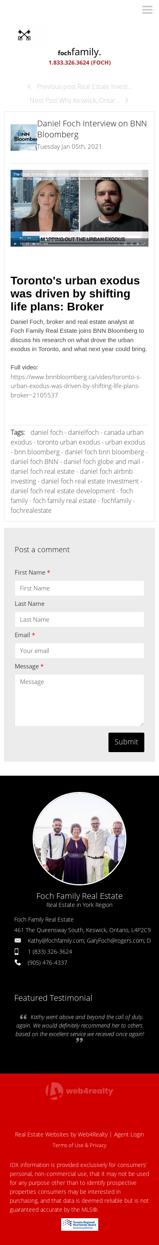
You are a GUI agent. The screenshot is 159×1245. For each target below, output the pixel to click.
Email (25, 635)
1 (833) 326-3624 (50, 951)
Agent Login (129, 1134)
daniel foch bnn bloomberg (104, 451)
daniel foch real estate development (63, 490)
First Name (32, 572)
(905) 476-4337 (47, 962)
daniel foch (47, 432)
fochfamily (116, 500)
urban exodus (125, 442)
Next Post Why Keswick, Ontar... (79, 100)
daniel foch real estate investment (90, 481)
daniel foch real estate (43, 471)
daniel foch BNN (35, 461)
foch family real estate (64, 500)
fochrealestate (31, 510)
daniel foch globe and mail (102, 461)
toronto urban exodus (68, 442)
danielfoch (83, 432)
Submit (126, 741)
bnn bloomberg (37, 451)
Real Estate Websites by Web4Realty (61, 1134)
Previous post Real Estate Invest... (79, 86)
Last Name (29, 603)
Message (29, 666)
